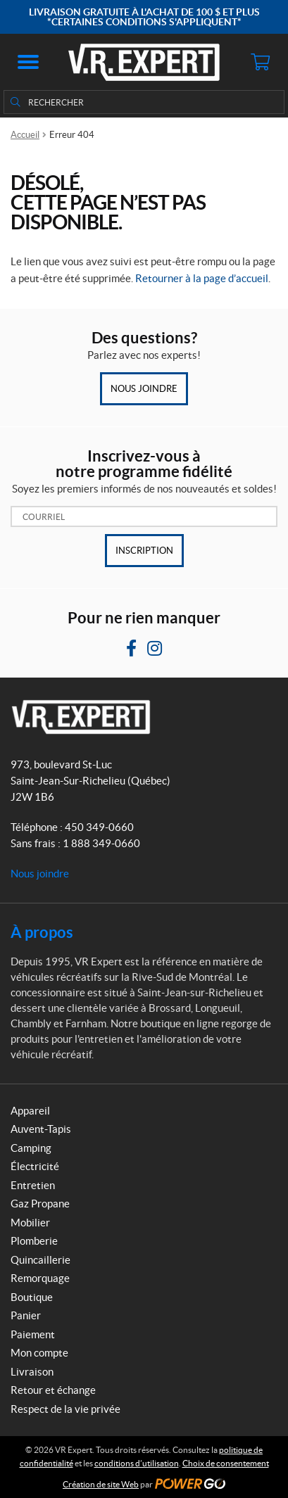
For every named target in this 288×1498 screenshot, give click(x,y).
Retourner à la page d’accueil (201, 278)
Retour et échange (53, 1390)
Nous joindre (144, 388)
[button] (28, 62)
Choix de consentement (225, 1463)
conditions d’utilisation (136, 1463)
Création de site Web (101, 1484)
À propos (42, 932)
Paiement (33, 1334)
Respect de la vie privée (65, 1409)
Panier (26, 1315)
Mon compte (39, 1353)
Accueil (25, 134)
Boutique (32, 1297)
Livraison (32, 1372)
